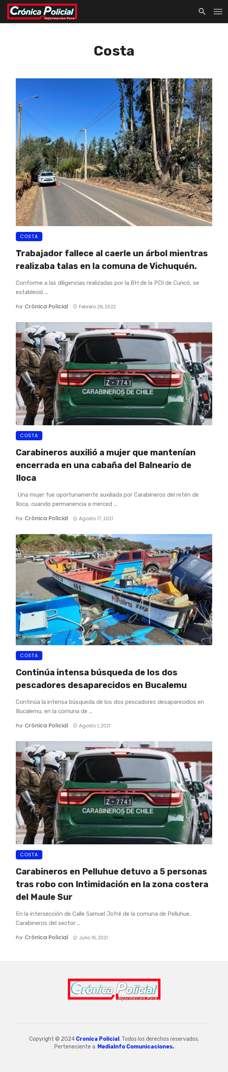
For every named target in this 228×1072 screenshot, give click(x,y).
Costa (29, 236)
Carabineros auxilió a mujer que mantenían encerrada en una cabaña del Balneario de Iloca (106, 465)
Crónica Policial (46, 306)
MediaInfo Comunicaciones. (135, 1046)
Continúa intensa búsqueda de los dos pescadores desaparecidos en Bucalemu (101, 678)
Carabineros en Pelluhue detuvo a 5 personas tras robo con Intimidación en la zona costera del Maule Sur (112, 884)
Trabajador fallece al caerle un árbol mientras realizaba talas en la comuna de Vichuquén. (112, 259)
